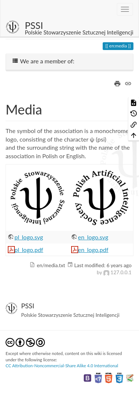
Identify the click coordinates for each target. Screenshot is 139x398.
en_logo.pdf (93, 249)
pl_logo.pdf (28, 249)
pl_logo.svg (28, 237)
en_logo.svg (93, 237)
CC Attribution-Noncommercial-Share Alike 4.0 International (62, 365)
